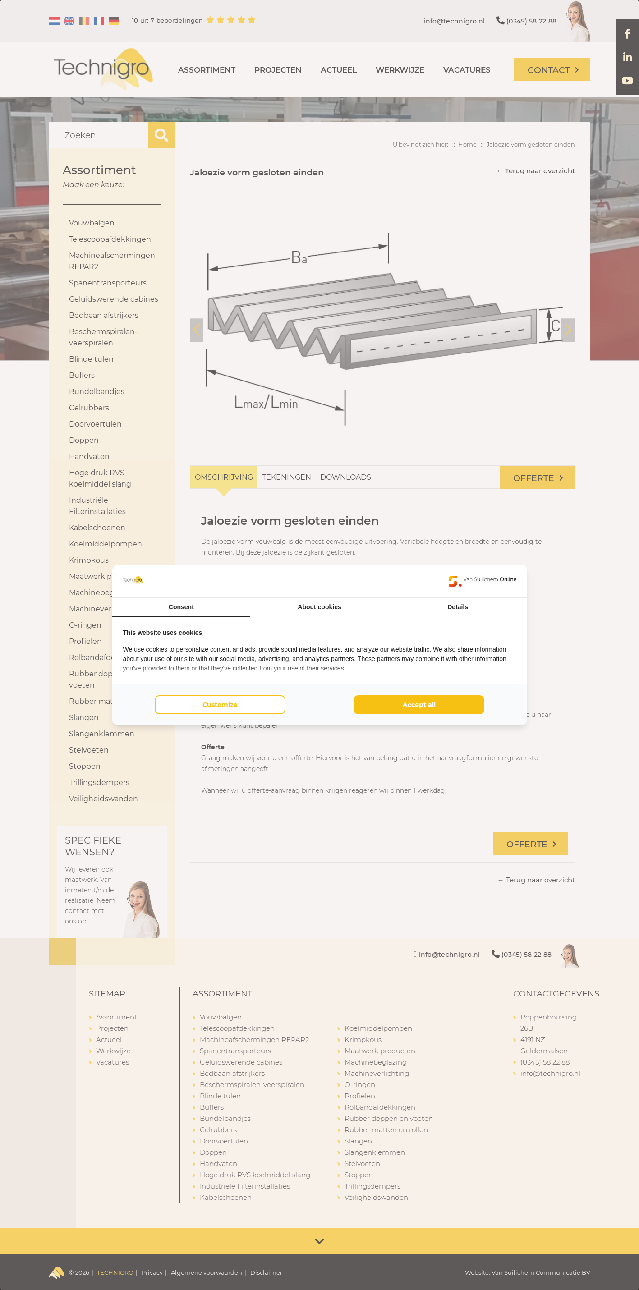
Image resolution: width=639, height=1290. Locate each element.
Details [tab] (457, 607)
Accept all (419, 705)
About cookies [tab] (319, 607)
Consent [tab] (181, 607)
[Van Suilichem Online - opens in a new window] (482, 581)
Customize (220, 705)
